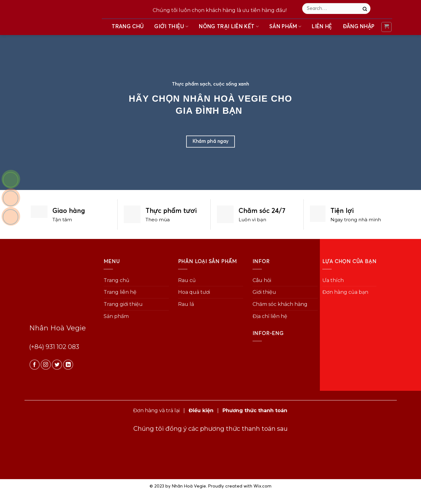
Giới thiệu (171, 26)
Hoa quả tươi (194, 292)
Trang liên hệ (120, 292)
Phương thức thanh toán (254, 410)
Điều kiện (201, 410)
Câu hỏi (262, 280)
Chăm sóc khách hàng (280, 304)
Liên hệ (322, 26)
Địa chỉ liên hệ (270, 316)
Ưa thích (333, 280)
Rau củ (187, 280)
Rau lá (186, 304)
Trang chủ (128, 26)
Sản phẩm (285, 26)
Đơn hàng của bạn (345, 292)
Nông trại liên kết (229, 26)
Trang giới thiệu (123, 304)
